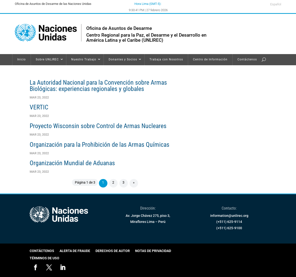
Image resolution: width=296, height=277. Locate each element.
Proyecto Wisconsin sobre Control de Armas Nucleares (98, 126)
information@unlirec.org (229, 216)
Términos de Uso (44, 258)
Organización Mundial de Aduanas (72, 163)
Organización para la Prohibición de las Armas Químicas (99, 144)
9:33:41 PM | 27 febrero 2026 (148, 10)
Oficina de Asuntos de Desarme (119, 28)
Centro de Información (210, 59)
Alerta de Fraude (75, 251)
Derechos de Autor (113, 251)
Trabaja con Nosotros (166, 59)
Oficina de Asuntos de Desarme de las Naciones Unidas (53, 4)
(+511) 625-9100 (229, 228)
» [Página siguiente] (134, 182)
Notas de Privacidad (153, 251)
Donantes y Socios (123, 59)
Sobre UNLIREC (47, 59)
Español (275, 4)
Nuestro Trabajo (83, 59)
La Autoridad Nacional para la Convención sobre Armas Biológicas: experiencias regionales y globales (98, 85)
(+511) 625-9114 (229, 222)
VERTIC (39, 107)
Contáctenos (247, 59)
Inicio (21, 59)
